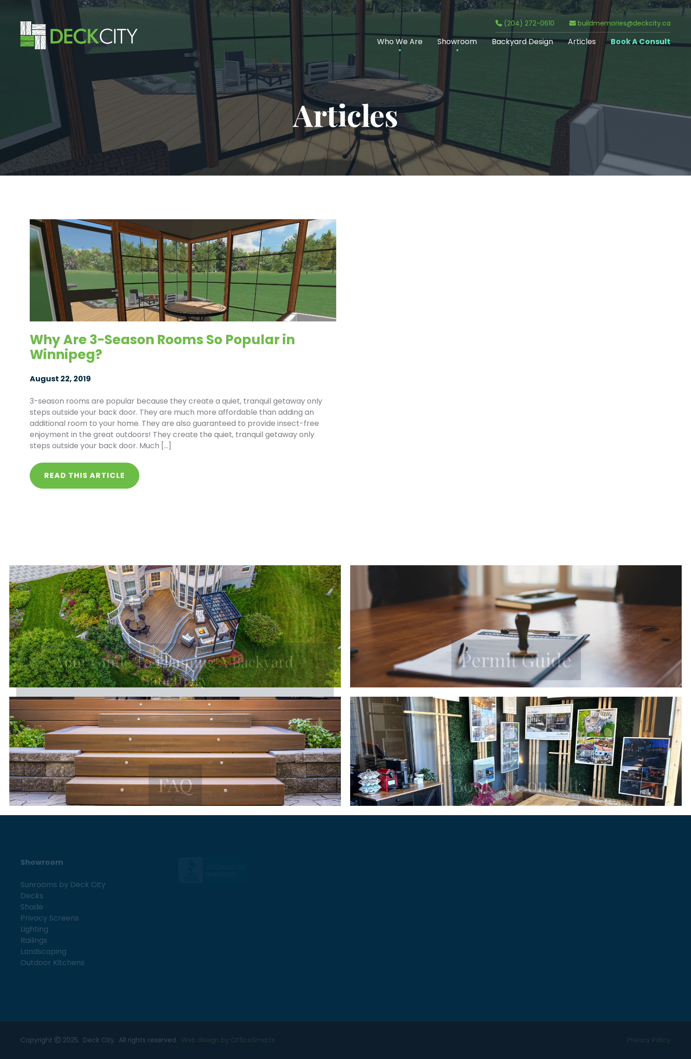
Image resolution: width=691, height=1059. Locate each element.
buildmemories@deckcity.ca (620, 23)
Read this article (84, 475)
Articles (582, 41)
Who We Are (400, 41)
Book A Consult (641, 41)
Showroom (457, 41)
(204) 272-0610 (524, 23)
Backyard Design (522, 41)
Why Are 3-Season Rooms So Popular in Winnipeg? (162, 347)
